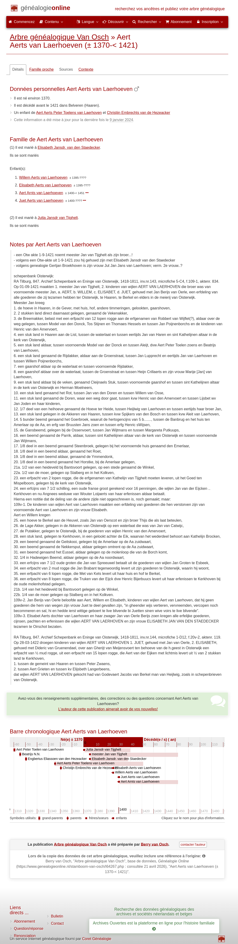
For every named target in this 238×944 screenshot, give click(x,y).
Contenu (51, 21)
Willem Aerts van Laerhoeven (43, 177)
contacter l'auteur (193, 844)
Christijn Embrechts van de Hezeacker (138, 113)
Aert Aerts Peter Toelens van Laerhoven (69, 113)
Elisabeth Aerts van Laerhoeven (45, 185)
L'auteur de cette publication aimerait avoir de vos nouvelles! (108, 709)
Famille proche (41, 69)
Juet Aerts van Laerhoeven (41, 200)
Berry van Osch (154, 844)
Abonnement (24, 921)
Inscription (209, 21)
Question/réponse (28, 929)
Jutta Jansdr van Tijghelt (58, 218)
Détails (18, 69)
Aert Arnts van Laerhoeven (41, 193)
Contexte (86, 69)
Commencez (22, 22)
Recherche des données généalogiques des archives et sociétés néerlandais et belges (154, 911)
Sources (66, 69)
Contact (57, 923)
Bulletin (57, 916)
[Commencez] (45, 9)
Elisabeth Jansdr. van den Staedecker (69, 147)
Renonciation (25, 936)
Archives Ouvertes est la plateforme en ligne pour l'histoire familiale (154, 926)
